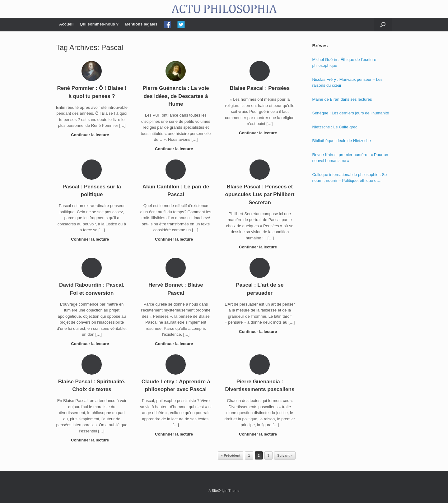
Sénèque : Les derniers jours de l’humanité (350, 113)
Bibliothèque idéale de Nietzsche (341, 140)
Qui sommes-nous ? (99, 24)
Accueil (66, 24)
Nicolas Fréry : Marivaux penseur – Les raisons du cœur (347, 82)
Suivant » (284, 455)
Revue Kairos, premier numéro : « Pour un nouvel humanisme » (350, 157)
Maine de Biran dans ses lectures (342, 99)
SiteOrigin (219, 490)
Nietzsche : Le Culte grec (334, 127)
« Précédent (230, 455)
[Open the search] (383, 24)
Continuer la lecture (92, 134)
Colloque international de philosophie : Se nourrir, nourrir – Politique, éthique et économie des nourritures (349, 178)
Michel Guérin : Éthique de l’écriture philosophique (344, 62)
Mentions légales (141, 24)
